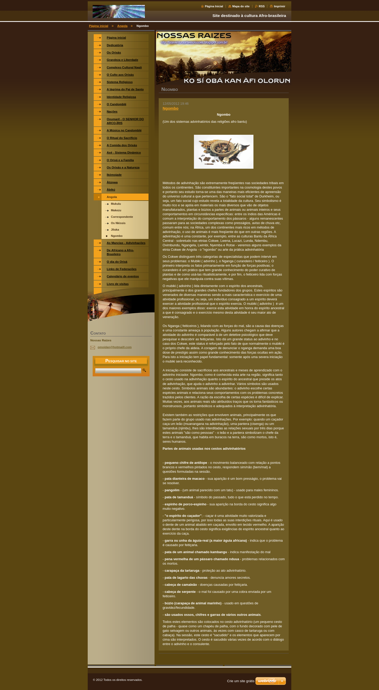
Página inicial (98, 25)
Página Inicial (214, 6)
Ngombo (171, 108)
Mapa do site (241, 6)
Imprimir (279, 6)
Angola (122, 25)
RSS (262, 6)
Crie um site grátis (240, 681)
